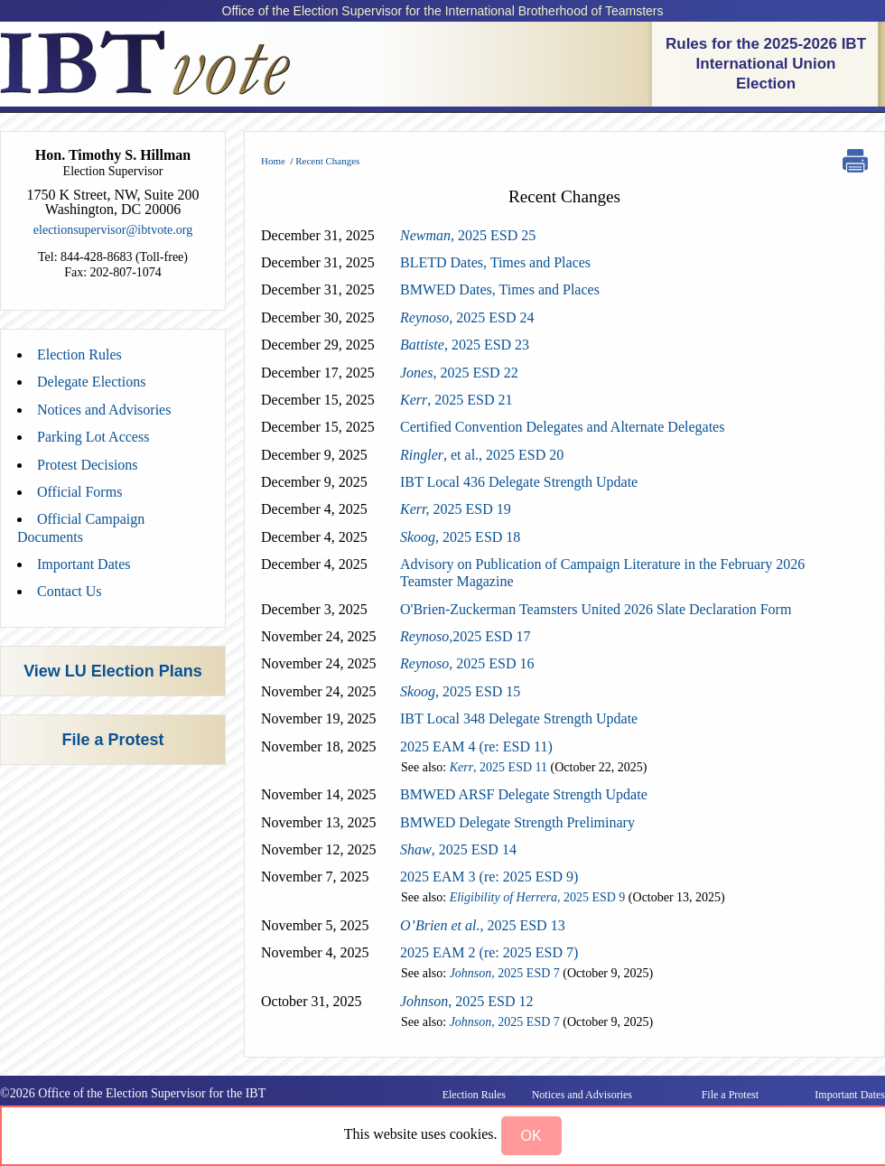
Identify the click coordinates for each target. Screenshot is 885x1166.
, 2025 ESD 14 (458, 849)
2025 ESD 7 (505, 973)
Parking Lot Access (93, 436)
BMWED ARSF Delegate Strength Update (523, 794)
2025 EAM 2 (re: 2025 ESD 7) (489, 952)
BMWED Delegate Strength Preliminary (517, 822)
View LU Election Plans (112, 671)
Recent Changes (327, 160)
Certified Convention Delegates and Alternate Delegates (562, 426)
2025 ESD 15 (460, 691)
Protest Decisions (87, 464)
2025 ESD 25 (468, 235)
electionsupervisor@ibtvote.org (112, 230)
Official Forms (79, 491)
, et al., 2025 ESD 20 (482, 454)
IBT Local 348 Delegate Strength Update (519, 718)
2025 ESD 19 (455, 509)
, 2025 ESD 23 (464, 344)
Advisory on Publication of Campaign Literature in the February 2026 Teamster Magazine (602, 572)
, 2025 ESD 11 (498, 767)
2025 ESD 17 (465, 636)
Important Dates (84, 564)
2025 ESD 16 (467, 663)
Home (273, 160)
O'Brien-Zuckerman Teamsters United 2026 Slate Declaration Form (595, 609)
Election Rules (79, 354)
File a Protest (112, 740)
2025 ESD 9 (538, 897)
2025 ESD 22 (459, 372)
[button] (531, 1135)
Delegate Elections (91, 381)
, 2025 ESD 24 (467, 317)
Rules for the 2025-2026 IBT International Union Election (766, 63)
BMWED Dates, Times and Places (500, 289)
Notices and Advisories (104, 409)
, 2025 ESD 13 (482, 925)
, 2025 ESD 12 (467, 1001)
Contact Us (69, 591)
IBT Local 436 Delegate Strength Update (519, 482)
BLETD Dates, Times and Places (495, 262)
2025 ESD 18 (460, 537)
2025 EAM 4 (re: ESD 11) (476, 746)
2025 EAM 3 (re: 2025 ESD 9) (489, 876)
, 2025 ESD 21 (456, 399)
